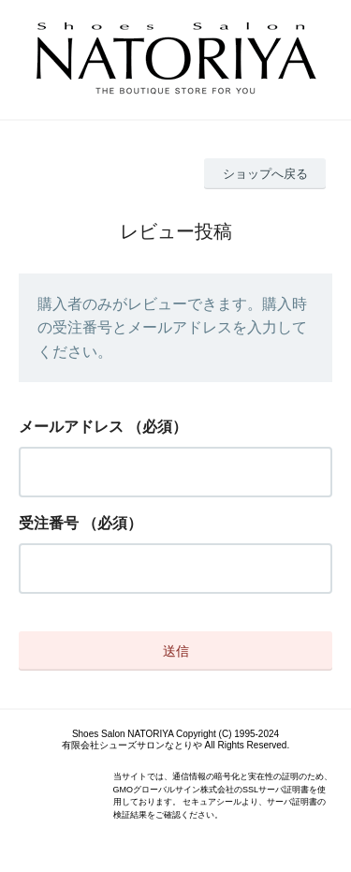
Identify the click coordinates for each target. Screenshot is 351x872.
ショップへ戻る (265, 174)
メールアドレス (71, 427)
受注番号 (49, 523)
